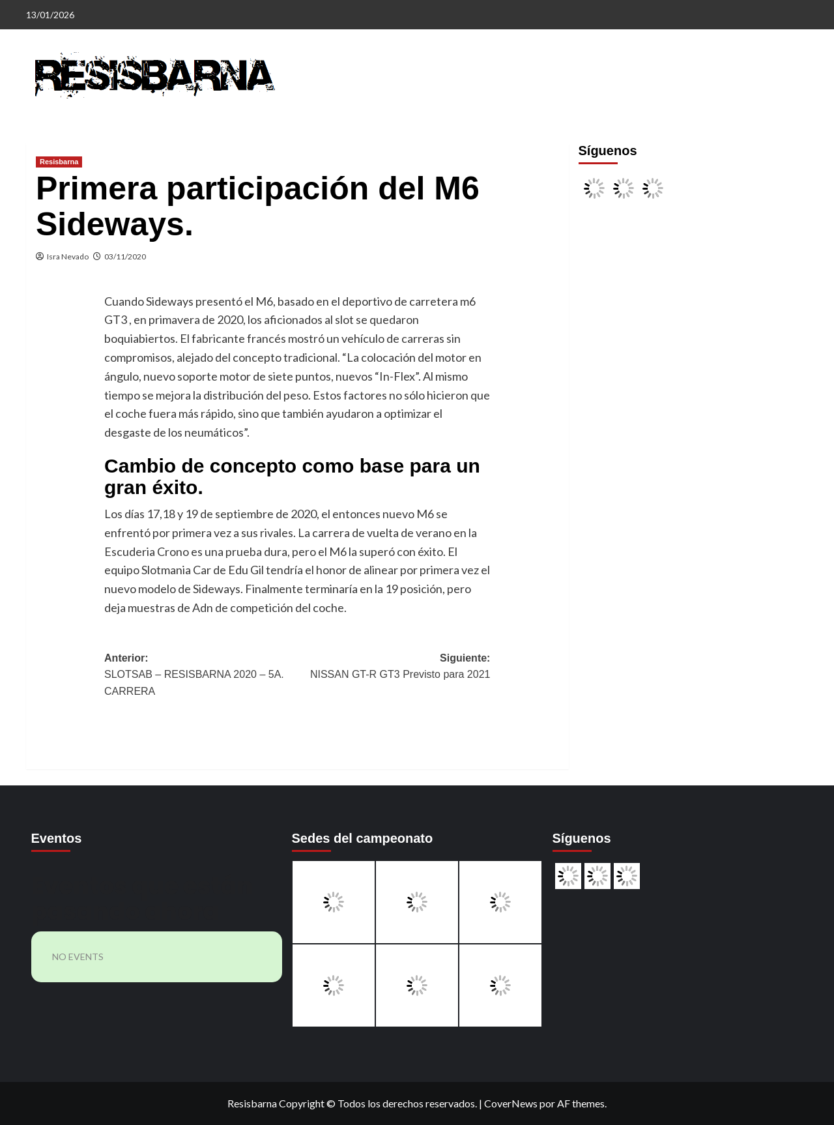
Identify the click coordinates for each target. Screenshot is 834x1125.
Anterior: (200, 676)
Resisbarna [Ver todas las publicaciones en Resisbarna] (59, 162)
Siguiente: (393, 667)
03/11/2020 (125, 256)
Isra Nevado (68, 256)
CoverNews (511, 1103)
